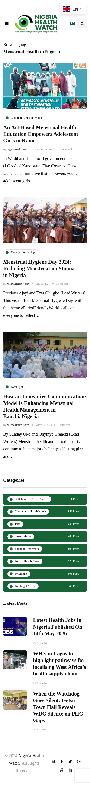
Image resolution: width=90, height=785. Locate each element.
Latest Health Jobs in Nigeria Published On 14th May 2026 (57, 635)
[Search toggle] (82, 23)
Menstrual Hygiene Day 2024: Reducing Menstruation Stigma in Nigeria (39, 277)
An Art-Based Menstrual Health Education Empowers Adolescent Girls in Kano (40, 134)
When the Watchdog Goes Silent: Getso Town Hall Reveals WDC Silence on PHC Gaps (58, 715)
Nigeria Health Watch (18, 149)
